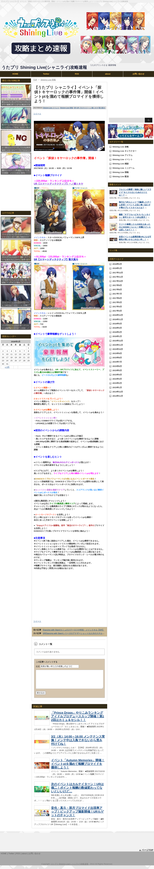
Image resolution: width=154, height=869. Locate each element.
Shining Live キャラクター (124, 151)
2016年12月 (117, 315)
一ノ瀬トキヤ (93, 108)
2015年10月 (117, 349)
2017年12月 (117, 273)
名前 (38, 666)
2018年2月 (117, 264)
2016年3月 (117, 328)
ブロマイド (83, 108)
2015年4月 (117, 375)
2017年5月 (117, 302)
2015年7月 (117, 362)
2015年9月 (117, 353)
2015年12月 (117, 341)
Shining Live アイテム (122, 155)
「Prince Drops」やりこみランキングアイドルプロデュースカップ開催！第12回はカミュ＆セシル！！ (77, 720)
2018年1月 (117, 268)
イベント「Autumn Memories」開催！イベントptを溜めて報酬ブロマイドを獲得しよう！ (77, 767)
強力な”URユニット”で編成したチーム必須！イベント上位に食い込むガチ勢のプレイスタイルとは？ (135, 205)
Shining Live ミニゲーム (123, 168)
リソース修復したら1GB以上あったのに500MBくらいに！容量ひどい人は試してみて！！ (135, 227)
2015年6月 (117, 366)
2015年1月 (117, 387)
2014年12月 (117, 392)
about (107, 74)
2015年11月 (117, 345)
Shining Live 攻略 (120, 147)
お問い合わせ (138, 74)
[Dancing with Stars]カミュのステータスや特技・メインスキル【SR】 (73, 630)
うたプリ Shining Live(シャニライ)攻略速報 (44, 67)
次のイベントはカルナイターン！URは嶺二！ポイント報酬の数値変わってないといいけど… (77, 791)
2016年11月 (117, 319)
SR (75, 108)
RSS (77, 74)
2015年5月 (117, 370)
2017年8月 (117, 289)
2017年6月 (117, 298)
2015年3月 (117, 379)
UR (78, 108)
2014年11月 (117, 396)
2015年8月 (117, 357)
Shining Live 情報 (66, 108)
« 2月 (7, 367)
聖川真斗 (102, 108)
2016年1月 (117, 336)
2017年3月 (117, 311)
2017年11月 (117, 277)
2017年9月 (117, 285)
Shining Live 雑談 (120, 164)
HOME (15, 74)
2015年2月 (117, 383)
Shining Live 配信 (120, 176)
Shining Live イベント (51, 108)
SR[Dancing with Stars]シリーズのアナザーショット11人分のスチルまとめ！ (76, 633)
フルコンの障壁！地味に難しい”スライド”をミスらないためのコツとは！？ (135, 192)
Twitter (46, 74)
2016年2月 (117, 332)
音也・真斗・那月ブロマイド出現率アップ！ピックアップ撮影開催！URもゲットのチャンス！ (77, 815)
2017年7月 (117, 294)
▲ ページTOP (146, 853)
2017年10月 (117, 281)
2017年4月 (117, 306)
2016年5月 (117, 324)
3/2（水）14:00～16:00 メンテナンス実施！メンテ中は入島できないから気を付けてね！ (78, 743)
